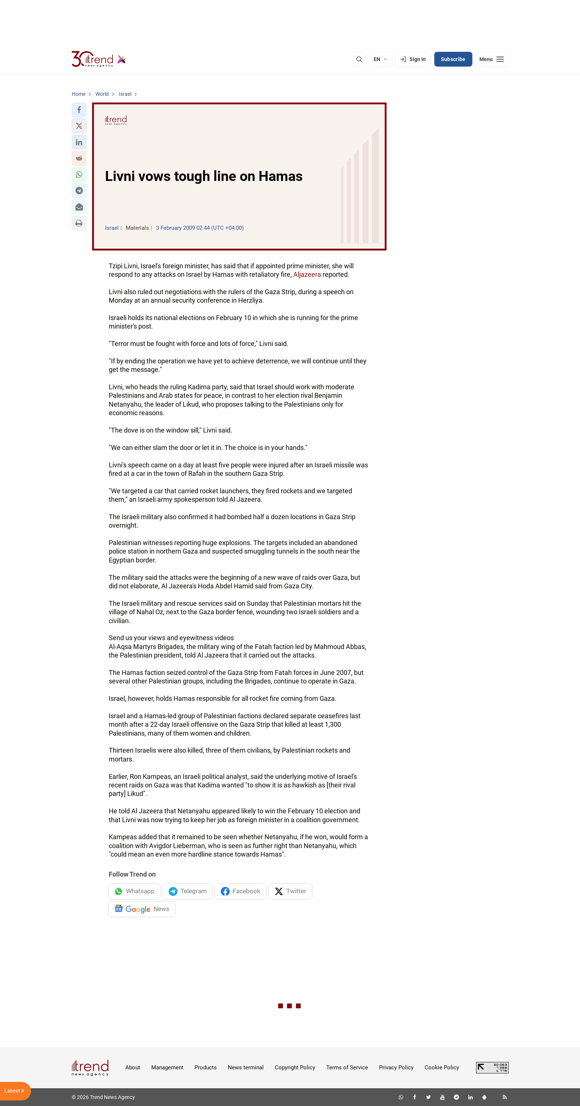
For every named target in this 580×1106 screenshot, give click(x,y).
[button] (79, 110)
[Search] (359, 59)
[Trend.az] (99, 59)
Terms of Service (347, 1067)
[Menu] (492, 59)
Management (167, 1067)
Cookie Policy (442, 1067)
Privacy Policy (396, 1067)
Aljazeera (307, 274)
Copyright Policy (295, 1067)
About (132, 1067)
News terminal (246, 1067)
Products (206, 1067)
